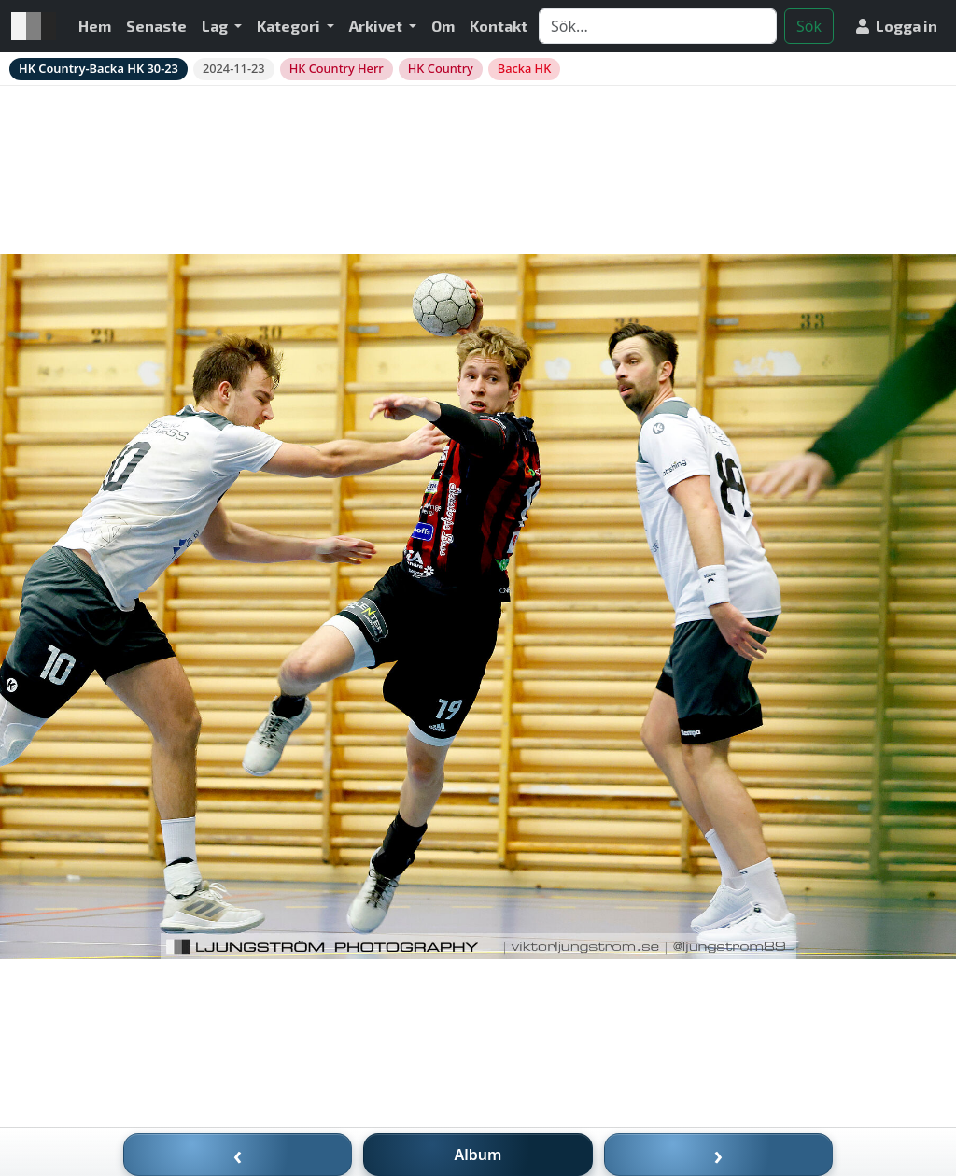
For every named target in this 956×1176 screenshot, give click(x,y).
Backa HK (524, 68)
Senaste (156, 26)
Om (443, 26)
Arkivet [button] (377, 26)
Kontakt (498, 26)
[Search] (658, 26)
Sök (809, 26)
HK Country (440, 68)
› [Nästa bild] (719, 1154)
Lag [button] (216, 26)
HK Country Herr (336, 68)
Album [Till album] (478, 1154)
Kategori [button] (290, 26)
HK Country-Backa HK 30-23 (98, 68)
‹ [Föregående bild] (238, 1154)
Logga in (896, 26)
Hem (94, 26)
